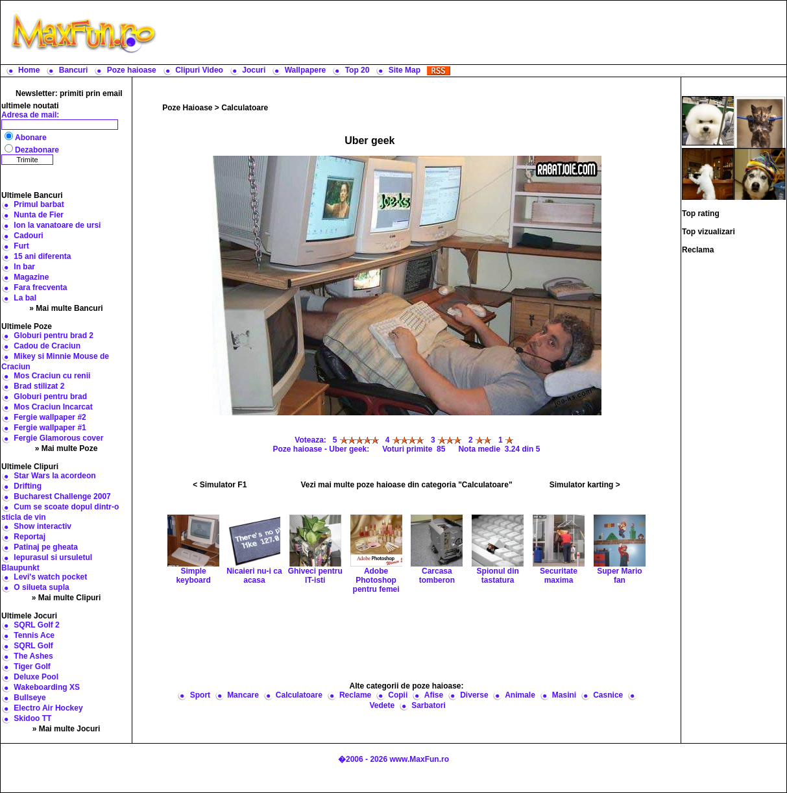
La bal (25, 297)
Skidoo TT (32, 718)
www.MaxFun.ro (419, 759)
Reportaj (29, 536)
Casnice (608, 695)
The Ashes (33, 656)
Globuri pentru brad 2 (53, 335)
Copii (397, 695)
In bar (24, 266)
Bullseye (29, 697)
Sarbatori (428, 705)
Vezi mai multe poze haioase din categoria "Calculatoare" (406, 484)
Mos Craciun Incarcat (53, 406)
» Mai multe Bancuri (66, 308)
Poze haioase (131, 70)
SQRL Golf (33, 645)
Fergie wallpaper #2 (50, 417)
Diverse (474, 695)
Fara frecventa (40, 287)
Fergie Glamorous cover (58, 438)
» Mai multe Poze (66, 448)
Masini (564, 695)
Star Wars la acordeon (54, 475)
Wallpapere (305, 70)
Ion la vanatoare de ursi (57, 225)
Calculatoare (244, 107)
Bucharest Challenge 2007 (62, 496)
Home (29, 70)
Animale (520, 695)
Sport (200, 695)
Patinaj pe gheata (46, 547)
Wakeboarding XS (47, 687)
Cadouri (28, 235)
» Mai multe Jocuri (66, 728)
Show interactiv (42, 526)
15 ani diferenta (42, 256)
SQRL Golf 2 (36, 624)
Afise (433, 695)
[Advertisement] (474, 32)
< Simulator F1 (220, 484)
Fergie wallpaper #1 (50, 427)
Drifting (28, 486)
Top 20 (357, 70)
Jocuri (253, 70)
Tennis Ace (34, 635)
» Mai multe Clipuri (66, 597)
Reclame (355, 695)
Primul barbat (39, 204)
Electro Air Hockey (48, 708)
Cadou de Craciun (47, 345)
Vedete (381, 705)
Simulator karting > (585, 484)
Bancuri (73, 70)
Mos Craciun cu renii (52, 375)
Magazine (31, 277)
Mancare (243, 695)
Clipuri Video (199, 70)
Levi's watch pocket (50, 576)
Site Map (404, 70)
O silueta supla (41, 587)
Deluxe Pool (36, 676)
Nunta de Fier (39, 214)
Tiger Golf (32, 666)
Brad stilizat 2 (39, 386)
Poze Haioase (187, 107)
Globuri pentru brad (50, 396)
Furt (21, 245)
